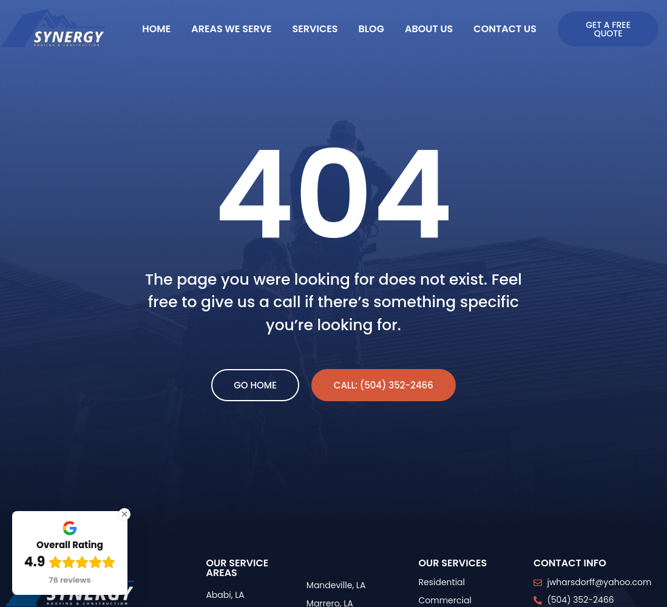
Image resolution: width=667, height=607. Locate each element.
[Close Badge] (124, 514)
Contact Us (505, 29)
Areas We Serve (231, 29)
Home (156, 29)
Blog (371, 29)
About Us (429, 29)
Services (315, 29)
